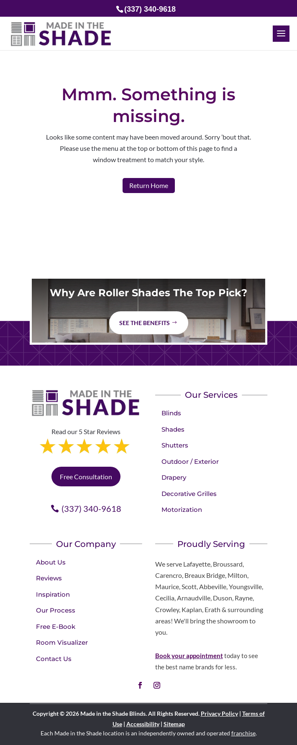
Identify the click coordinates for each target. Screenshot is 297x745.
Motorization (181, 510)
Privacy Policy (219, 713)
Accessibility (142, 723)
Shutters (174, 445)
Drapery (173, 477)
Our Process (55, 610)
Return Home (148, 185)
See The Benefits (144, 322)
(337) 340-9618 (91, 508)
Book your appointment (189, 655)
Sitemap (174, 723)
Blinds (171, 413)
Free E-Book (55, 627)
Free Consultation (86, 477)
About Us (51, 562)
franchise (243, 733)
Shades (172, 429)
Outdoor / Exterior (190, 461)
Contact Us (54, 659)
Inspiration (53, 594)
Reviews (49, 578)
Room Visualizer (62, 642)
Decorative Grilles (189, 494)
